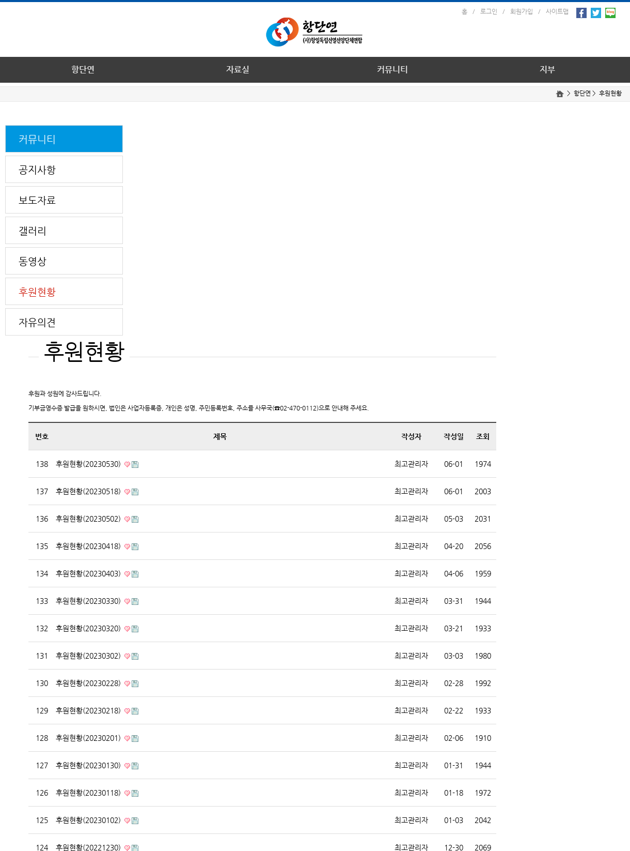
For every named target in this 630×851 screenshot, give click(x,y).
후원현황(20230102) (89, 820)
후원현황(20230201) (89, 738)
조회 (483, 436)
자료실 (237, 69)
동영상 (32, 261)
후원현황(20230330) (89, 601)
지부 (547, 69)
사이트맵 (557, 11)
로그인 (488, 11)
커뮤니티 (392, 69)
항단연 (82, 69)
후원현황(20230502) (89, 518)
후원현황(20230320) (89, 628)
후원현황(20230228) (89, 683)
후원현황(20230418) (89, 546)
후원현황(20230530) (89, 464)
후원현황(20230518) (89, 491)
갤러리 (32, 230)
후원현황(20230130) (89, 765)
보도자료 (37, 200)
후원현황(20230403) (89, 573)
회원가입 (521, 11)
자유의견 (37, 322)
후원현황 (610, 93)
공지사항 (37, 169)
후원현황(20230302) (89, 655)
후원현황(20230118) (89, 792)
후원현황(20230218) (89, 710)
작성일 (454, 436)
